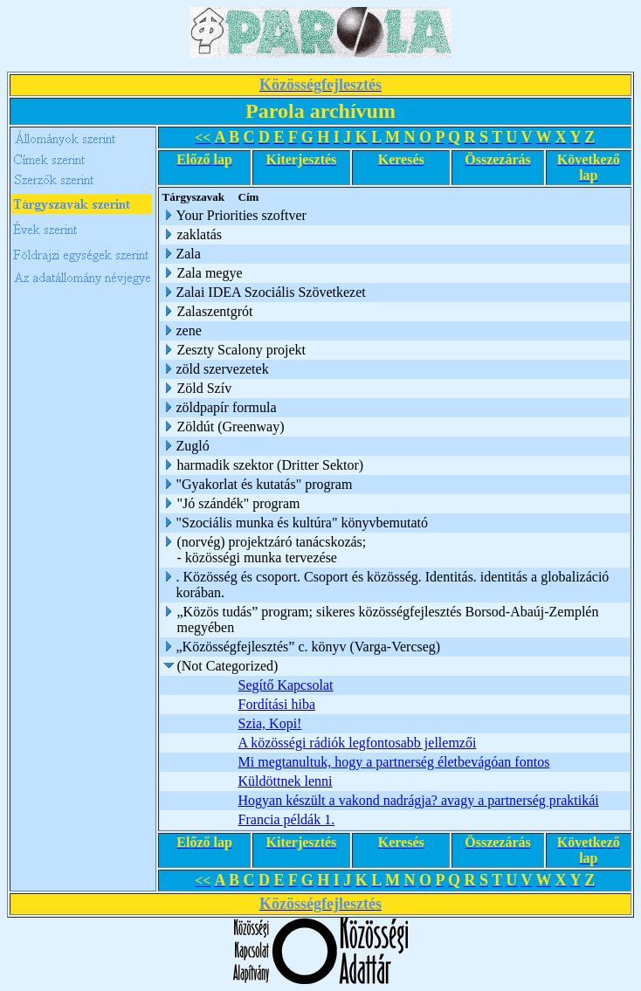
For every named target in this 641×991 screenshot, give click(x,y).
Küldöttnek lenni (286, 781)
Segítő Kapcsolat (286, 685)
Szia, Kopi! (271, 723)
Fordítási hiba (277, 704)
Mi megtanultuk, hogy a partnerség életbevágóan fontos (395, 761)
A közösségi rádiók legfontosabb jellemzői (358, 742)
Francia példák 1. (287, 819)
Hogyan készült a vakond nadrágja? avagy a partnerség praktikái (419, 800)
